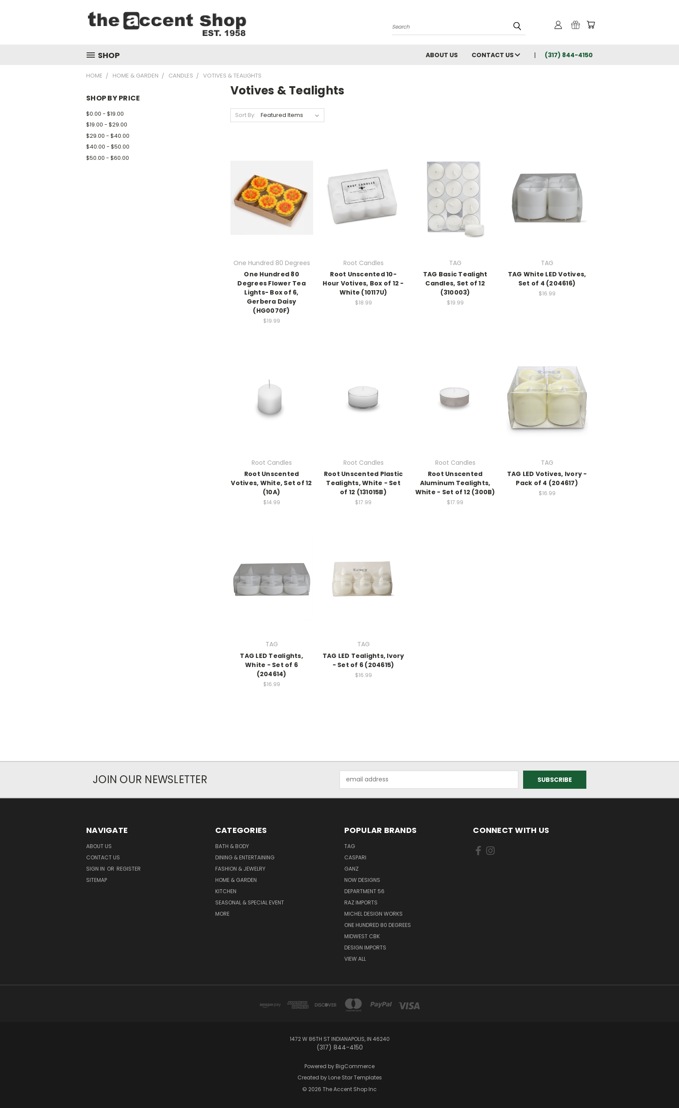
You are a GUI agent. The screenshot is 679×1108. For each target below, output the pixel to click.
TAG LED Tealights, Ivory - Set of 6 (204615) (363, 660)
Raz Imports (361, 902)
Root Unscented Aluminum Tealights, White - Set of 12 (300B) (455, 483)
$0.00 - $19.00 (105, 114)
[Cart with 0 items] (590, 24)
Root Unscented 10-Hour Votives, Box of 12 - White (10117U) (363, 283)
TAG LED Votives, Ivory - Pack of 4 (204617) (547, 478)
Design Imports (365, 947)
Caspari (355, 857)
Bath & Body (232, 846)
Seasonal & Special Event (249, 902)
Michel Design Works (373, 913)
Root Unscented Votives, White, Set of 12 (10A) (271, 483)
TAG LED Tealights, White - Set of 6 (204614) (271, 664)
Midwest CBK (362, 936)
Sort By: (245, 115)
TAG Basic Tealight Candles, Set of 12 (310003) (455, 283)
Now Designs (362, 880)
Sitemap (96, 880)
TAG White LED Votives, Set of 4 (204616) (547, 279)
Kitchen (225, 891)
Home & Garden (236, 880)
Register (128, 868)
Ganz (351, 868)
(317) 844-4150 (569, 55)
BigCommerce (355, 1066)
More (222, 913)
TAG (349, 846)
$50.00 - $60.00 (107, 158)
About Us (442, 55)
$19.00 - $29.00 (106, 124)
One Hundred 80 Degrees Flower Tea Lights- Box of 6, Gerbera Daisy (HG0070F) (271, 292)
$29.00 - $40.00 (107, 136)
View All (355, 958)
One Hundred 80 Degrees (377, 925)
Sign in (96, 868)
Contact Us (496, 55)
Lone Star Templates (355, 1077)
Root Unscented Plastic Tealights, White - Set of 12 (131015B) (363, 483)
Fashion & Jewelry (240, 868)
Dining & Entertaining (245, 857)
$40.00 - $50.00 (107, 147)
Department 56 (364, 891)
